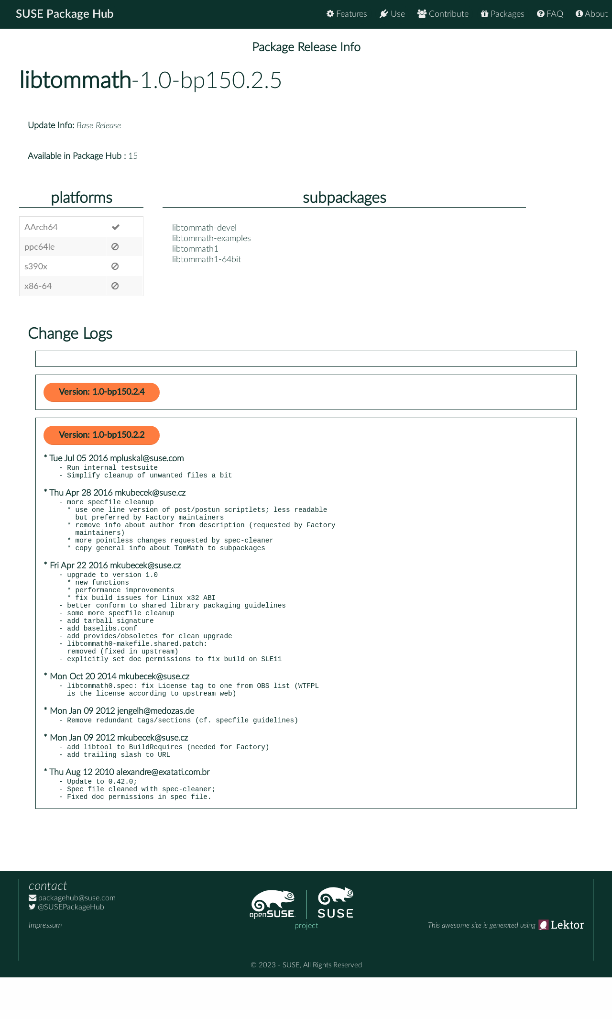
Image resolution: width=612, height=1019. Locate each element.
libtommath (75, 80)
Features (347, 14)
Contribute (443, 14)
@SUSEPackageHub (66, 949)
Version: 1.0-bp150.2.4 (101, 392)
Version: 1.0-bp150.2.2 (101, 435)
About (592, 14)
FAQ (550, 14)
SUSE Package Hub (65, 14)
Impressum (45, 967)
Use (392, 14)
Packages (503, 14)
